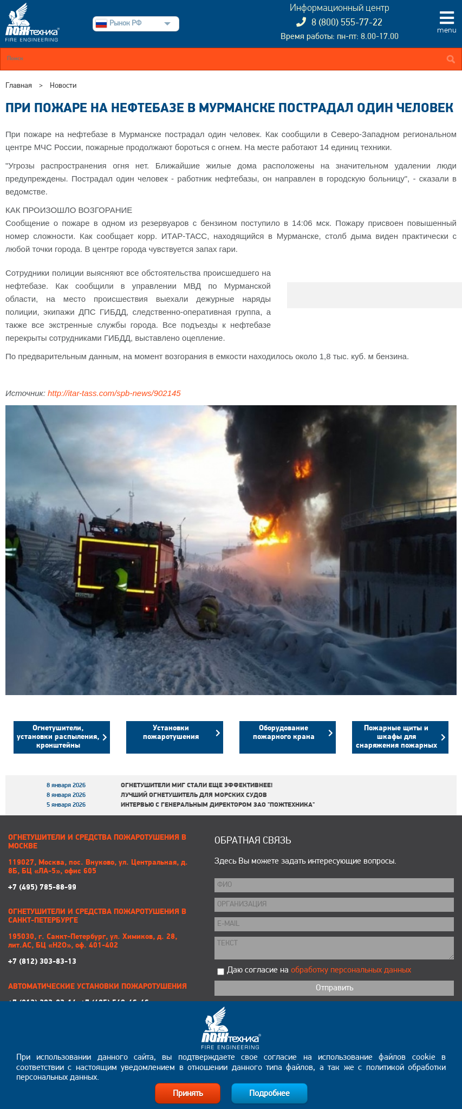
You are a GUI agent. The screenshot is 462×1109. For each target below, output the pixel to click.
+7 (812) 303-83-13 (103, 949)
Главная (18, 86)
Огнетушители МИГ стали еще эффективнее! (196, 785)
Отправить (334, 988)
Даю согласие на (319, 970)
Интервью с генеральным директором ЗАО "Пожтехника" (218, 805)
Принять (188, 1093)
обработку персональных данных (351, 970)
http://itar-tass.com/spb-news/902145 (114, 393)
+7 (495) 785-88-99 (103, 875)
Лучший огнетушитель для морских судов (194, 795)
